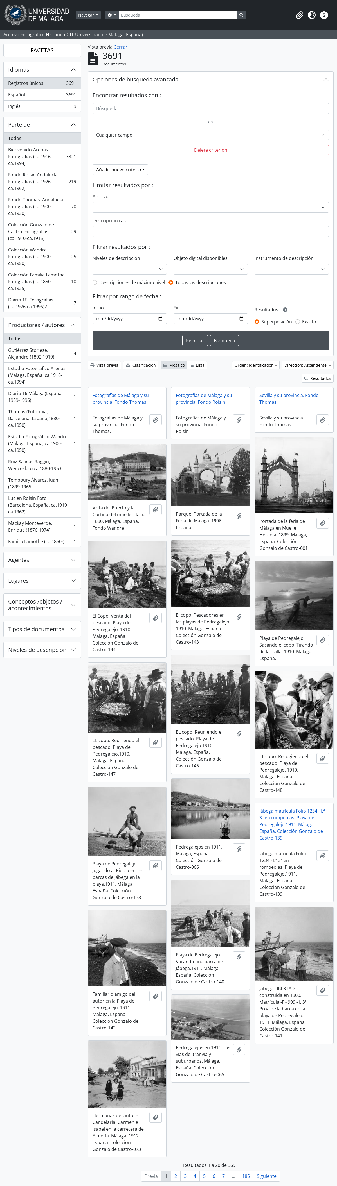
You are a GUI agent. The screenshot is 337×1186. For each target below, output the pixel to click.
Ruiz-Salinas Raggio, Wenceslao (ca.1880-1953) (42, 465)
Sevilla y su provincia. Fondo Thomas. (289, 398)
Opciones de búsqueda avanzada (135, 79)
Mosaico (174, 365)
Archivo (101, 196)
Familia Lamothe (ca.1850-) (42, 542)
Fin (177, 308)
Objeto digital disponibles (201, 258)
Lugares (18, 580)
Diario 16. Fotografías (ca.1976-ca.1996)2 (42, 303)
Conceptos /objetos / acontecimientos (35, 605)
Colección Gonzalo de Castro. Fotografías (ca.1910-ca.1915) (42, 231)
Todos (14, 138)
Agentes (18, 560)
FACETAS (42, 50)
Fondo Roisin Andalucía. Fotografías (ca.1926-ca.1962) (42, 181)
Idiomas (18, 69)
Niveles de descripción (37, 650)
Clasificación (141, 365)
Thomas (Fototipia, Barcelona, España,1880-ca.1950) (42, 418)
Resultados (317, 378)
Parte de (19, 124)
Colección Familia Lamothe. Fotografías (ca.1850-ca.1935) (42, 281)
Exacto (309, 322)
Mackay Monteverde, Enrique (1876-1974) (42, 526)
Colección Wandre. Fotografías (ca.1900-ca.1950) (42, 256)
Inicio (98, 308)
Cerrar (120, 47)
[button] (299, 15)
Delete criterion (210, 150)
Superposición (276, 322)
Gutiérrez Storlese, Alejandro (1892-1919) (42, 353)
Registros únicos (42, 84)
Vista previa (104, 365)
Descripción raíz (110, 220)
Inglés (42, 107)
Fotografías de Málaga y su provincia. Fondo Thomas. (121, 398)
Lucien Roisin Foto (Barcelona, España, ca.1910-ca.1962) (42, 505)
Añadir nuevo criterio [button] (118, 170)
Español (42, 96)
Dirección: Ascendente (306, 365)
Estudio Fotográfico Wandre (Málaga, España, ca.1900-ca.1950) (42, 443)
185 (246, 1176)
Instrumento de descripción (284, 258)
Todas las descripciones (200, 282)
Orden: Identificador (254, 365)
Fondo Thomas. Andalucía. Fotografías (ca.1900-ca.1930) (42, 206)
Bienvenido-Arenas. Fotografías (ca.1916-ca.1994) (42, 156)
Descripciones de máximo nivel (132, 282)
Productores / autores (36, 325)
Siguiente (267, 1176)
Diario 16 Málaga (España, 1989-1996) (42, 396)
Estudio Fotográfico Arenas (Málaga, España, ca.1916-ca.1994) (42, 375)
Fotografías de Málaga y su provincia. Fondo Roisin (204, 398)
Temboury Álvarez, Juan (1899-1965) (42, 483)
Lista (197, 365)
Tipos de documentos (36, 629)
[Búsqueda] (177, 15)
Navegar (86, 15)
